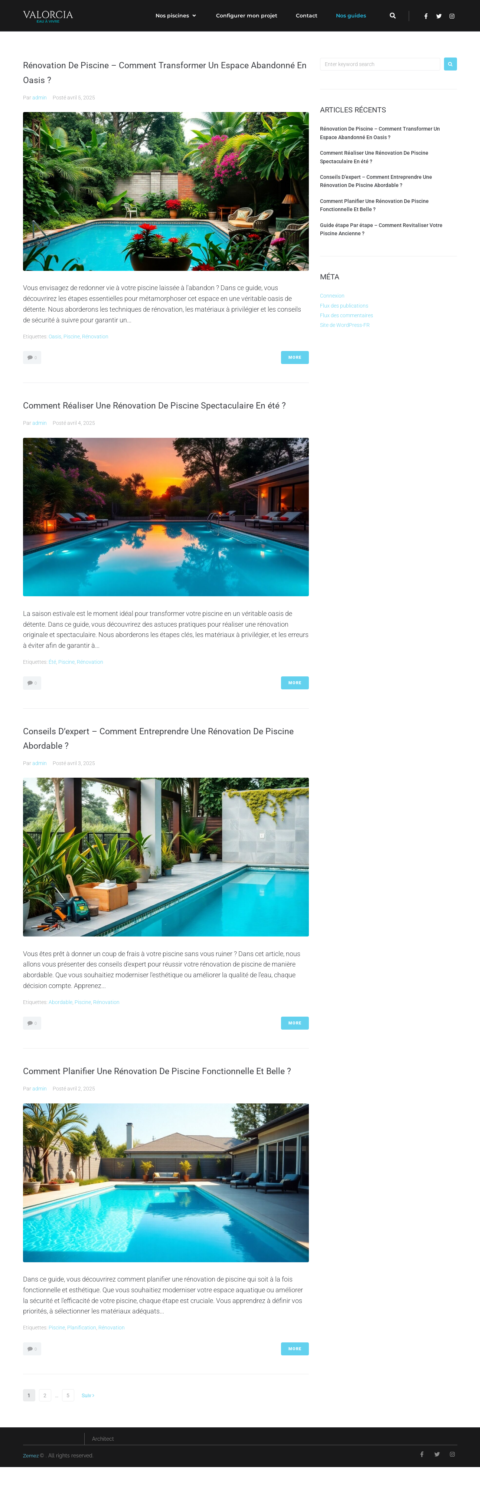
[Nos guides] (351, 16)
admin (39, 98)
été (52, 676)
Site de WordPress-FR (345, 325)
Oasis (55, 336)
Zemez (32, 1485)
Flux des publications (344, 306)
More (294, 357)
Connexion (332, 296)
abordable (60, 1017)
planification (81, 1357)
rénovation (95, 336)
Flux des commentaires (346, 315)
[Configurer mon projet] (246, 16)
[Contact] (306, 16)
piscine (71, 336)
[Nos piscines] (176, 16)
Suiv (88, 1424)
